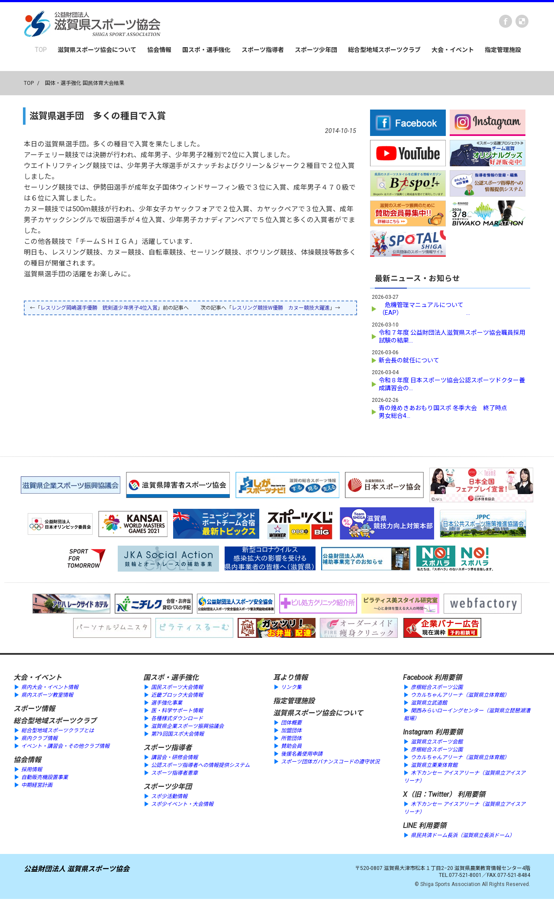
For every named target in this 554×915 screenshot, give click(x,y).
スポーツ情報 (34, 707)
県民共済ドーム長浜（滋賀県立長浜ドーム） (463, 834)
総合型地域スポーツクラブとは (57, 729)
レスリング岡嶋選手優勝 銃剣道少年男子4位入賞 (99, 308)
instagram (521, 21)
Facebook (505, 21)
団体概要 (291, 721)
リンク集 (291, 686)
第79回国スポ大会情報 (177, 733)
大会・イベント (453, 49)
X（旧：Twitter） (429, 793)
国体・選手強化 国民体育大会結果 (84, 83)
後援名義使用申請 (301, 753)
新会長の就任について (409, 359)
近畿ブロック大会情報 (177, 694)
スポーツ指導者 (263, 49)
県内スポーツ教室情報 (47, 694)
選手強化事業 (166, 701)
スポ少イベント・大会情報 (182, 803)
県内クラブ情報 (39, 737)
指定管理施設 (503, 49)
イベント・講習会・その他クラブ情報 (65, 745)
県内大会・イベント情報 (49, 686)
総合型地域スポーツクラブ (384, 49)
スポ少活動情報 (169, 795)
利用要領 (448, 676)
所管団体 (291, 737)
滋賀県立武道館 (429, 701)
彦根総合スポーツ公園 (437, 686)
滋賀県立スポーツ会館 (437, 740)
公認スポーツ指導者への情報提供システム (200, 764)
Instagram (418, 731)
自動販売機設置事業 (44, 776)
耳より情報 (290, 676)
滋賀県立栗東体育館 (434, 764)
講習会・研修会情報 (174, 756)
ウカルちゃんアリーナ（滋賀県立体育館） (460, 694)
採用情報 (31, 768)
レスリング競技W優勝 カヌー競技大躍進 (281, 308)
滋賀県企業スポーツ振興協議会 (187, 725)
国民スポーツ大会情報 (177, 686)
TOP (41, 49)
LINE (410, 824)
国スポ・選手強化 (206, 49)
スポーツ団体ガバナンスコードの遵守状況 (330, 760)
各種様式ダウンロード (177, 717)
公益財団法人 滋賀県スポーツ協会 (76, 867)
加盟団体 (291, 729)
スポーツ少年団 (316, 49)
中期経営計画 (36, 784)
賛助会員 (291, 745)
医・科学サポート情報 (177, 709)
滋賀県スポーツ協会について (97, 49)
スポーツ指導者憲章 (174, 772)
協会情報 (159, 49)
